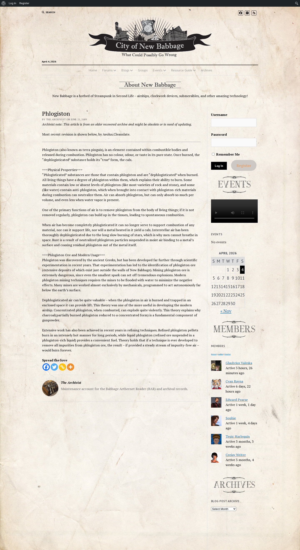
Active (220, 354)
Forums (107, 70)
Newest (213, 354)
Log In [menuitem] (12, 3)
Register (243, 165)
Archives (206, 70)
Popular (227, 354)
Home (93, 70)
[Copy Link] (62, 367)
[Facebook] (46, 367)
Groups (143, 70)
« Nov (225, 311)
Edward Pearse (237, 399)
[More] (70, 367)
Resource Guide (181, 70)
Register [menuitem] (24, 3)
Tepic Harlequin (238, 436)
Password (219, 134)
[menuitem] (3, 3)
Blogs (125, 70)
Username (219, 114)
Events (157, 70)
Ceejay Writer (236, 454)
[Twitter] (54, 367)
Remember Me (226, 154)
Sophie (231, 418)
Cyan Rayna (234, 381)
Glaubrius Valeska (239, 363)
